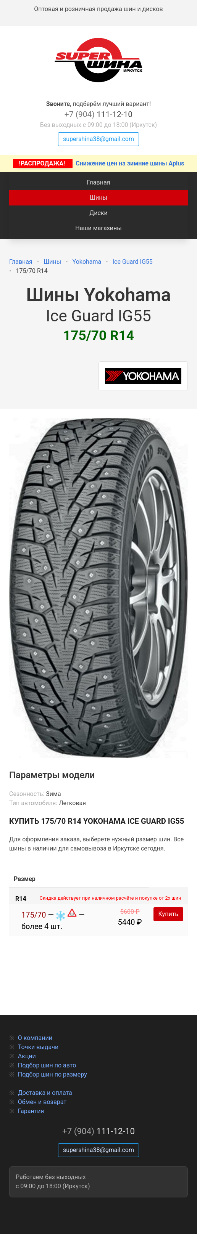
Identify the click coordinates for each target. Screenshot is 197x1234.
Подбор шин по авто (47, 1065)
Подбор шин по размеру (52, 1074)
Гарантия (31, 1111)
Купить (168, 914)
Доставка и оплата (45, 1092)
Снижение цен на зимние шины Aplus (98, 163)
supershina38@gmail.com (98, 139)
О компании (35, 1037)
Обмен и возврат (42, 1102)
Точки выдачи (38, 1047)
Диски (98, 213)
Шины (98, 197)
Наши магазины (98, 228)
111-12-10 (98, 114)
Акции (27, 1056)
